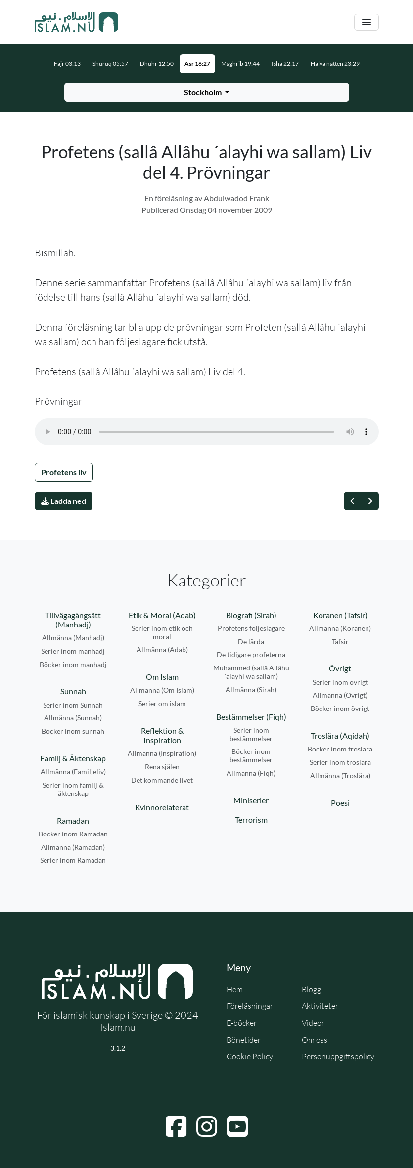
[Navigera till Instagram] (206, 1126)
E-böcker (242, 1023)
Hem (235, 989)
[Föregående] (353, 501)
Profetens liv (64, 472)
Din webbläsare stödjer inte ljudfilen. (207, 431)
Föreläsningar (250, 1006)
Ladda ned (63, 500)
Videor (313, 1023)
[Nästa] (370, 501)
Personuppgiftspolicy (338, 1056)
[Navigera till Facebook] (176, 1126)
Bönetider (244, 1039)
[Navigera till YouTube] (237, 1126)
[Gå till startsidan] (77, 22)
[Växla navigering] (366, 22)
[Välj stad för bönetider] (206, 92)
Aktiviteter (320, 1006)
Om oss (314, 1039)
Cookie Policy (250, 1056)
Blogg (311, 989)
